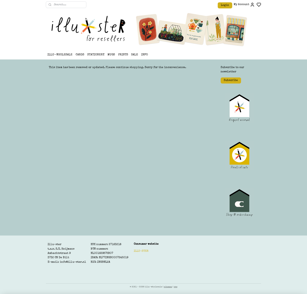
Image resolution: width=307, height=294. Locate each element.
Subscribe (231, 80)
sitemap (168, 287)
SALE (134, 54)
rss (175, 287)
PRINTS (123, 54)
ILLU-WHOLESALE (59, 54)
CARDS (80, 54)
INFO (144, 54)
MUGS (111, 54)
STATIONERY (95, 54)
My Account (244, 4)
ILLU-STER (141, 251)
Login (225, 5)
